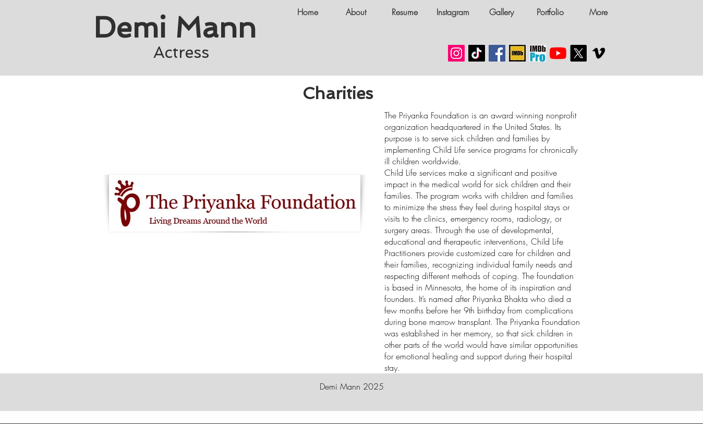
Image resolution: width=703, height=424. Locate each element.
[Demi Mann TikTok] (476, 53)
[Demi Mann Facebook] (497, 53)
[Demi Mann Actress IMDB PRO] (537, 53)
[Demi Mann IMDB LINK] (517, 53)
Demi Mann (178, 27)
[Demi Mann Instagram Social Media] (456, 53)
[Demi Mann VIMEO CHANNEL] (598, 53)
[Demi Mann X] (578, 53)
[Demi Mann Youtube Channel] (558, 53)
